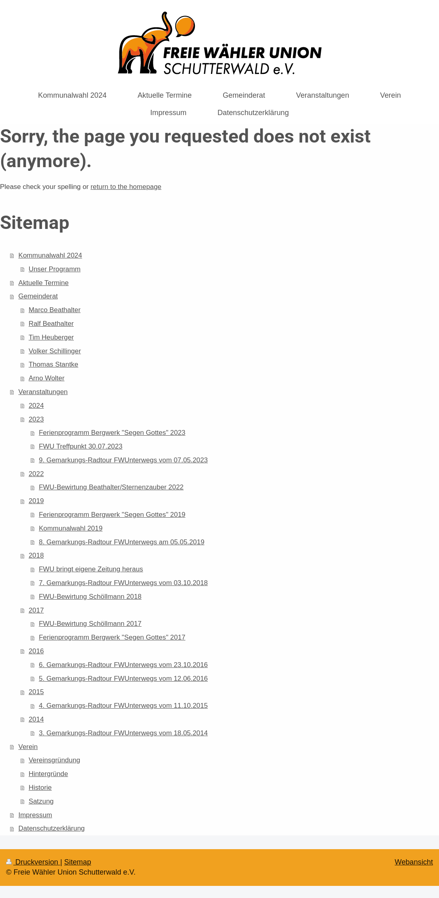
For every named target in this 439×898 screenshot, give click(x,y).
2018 (36, 555)
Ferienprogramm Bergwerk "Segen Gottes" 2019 (112, 514)
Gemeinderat (38, 296)
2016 (36, 651)
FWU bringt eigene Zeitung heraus (91, 569)
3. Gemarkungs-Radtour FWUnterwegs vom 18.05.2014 (123, 733)
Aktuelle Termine (44, 283)
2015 (36, 692)
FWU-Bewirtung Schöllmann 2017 (90, 623)
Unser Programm (55, 269)
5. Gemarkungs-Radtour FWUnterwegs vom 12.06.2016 (123, 678)
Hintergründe (48, 774)
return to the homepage (125, 187)
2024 (36, 405)
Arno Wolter (47, 378)
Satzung (41, 801)
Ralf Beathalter (51, 323)
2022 (36, 474)
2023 (36, 419)
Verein (28, 747)
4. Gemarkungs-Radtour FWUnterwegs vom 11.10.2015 (123, 705)
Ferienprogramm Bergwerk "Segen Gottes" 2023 (112, 432)
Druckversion (33, 862)
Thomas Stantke (53, 364)
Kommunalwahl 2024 (50, 255)
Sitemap (77, 862)
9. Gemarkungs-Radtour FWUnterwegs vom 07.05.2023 (123, 460)
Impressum (35, 815)
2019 (36, 501)
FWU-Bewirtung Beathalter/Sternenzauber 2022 (111, 487)
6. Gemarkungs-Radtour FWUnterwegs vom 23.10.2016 (123, 665)
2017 (36, 610)
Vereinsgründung (54, 760)
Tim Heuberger (51, 337)
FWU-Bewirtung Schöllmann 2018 (90, 596)
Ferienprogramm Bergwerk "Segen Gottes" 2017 (112, 637)
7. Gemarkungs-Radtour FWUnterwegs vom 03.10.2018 (123, 583)
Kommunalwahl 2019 (70, 528)
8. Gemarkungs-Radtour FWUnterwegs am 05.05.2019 (121, 542)
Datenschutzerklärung (52, 828)
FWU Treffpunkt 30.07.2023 (80, 446)
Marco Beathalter (55, 310)
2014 (36, 719)
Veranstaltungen (43, 392)
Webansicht (414, 862)
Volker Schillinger (55, 351)
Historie (40, 787)
